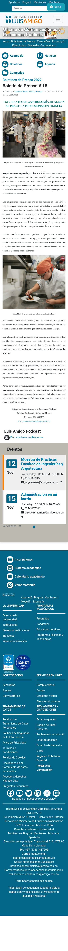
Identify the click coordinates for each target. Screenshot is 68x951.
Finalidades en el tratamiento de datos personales (15, 767)
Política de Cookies (14, 757)
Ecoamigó (58, 41)
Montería (54, 2)
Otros (40, 750)
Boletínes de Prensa (23, 41)
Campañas (43, 41)
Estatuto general (46, 719)
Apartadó (14, 2)
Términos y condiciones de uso (34, 881)
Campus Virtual (46, 685)
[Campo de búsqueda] (31, 8)
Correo (41, 690)
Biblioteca (9, 635)
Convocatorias (11, 695)
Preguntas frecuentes (15, 786)
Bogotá (26, 2)
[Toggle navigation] (58, 19)
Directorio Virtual (47, 695)
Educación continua (48, 629)
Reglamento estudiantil (50, 734)
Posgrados (43, 624)
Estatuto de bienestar (49, 745)
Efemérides (19, 45)
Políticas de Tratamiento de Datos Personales (15, 723)
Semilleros (9, 685)
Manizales (40, 2)
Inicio (6, 41)
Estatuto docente (47, 739)
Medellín (26, 601)
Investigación (13, 675)
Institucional (10, 624)
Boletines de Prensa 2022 (22, 80)
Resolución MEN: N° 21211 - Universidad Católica (34, 817)
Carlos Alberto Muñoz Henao (28, 91)
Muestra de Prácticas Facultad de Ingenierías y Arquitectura (42, 463)
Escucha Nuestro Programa (26, 437)
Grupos (7, 690)
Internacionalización (15, 641)
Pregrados (43, 618)
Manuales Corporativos (42, 45)
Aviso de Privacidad (14, 742)
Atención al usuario (48, 701)
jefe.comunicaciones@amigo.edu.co (34, 421)
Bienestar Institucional (16, 630)
